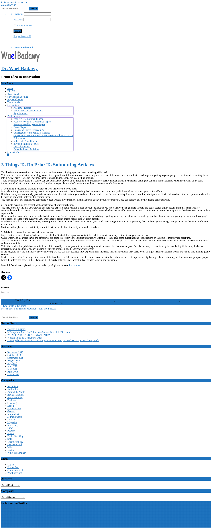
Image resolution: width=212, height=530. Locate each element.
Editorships (19, 138)
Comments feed (15, 470)
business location (61, 300)
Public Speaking (15, 436)
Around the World (16, 392)
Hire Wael (12, 91)
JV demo (11, 419)
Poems (10, 433)
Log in (10, 464)
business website (124, 300)
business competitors (41, 300)
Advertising (33, 303)
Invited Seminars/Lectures (26, 143)
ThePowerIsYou (15, 441)
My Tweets (6, 509)
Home (10, 88)
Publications (13, 116)
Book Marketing (15, 394)
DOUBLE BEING (16, 329)
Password (18, 19)
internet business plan (144, 300)
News (10, 428)
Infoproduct (13, 414)
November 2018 (15, 352)
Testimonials (13, 102)
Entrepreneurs (14, 408)
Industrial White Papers (25, 141)
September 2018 (15, 358)
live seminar (75, 265)
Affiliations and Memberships (28, 110)
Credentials (13, 105)
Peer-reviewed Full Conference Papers (32, 121)
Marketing (12, 425)
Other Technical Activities (26, 149)
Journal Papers (14, 417)
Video (10, 447)
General (11, 411)
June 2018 (12, 366)
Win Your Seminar (16, 452)
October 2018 (14, 355)
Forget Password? (22, 36)
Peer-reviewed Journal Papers (28, 119)
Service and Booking (17, 96)
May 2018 (12, 369)
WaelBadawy (7, 300)
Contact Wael (14, 152)
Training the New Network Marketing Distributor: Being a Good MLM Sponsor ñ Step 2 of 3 (53, 340)
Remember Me (23, 25)
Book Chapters (21, 127)
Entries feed (13, 467)
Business (11, 400)
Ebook (10, 405)
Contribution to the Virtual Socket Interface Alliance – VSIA (43, 135)
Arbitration (12, 389)
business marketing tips (82, 300)
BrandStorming (15, 397)
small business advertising (14, 303)
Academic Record (22, 107)
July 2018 (12, 363)
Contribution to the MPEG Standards (32, 132)
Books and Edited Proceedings (29, 130)
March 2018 (13, 374)
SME (9, 439)
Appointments (20, 113)
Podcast (11, 430)
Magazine (12, 422)
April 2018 (12, 371)
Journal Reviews (22, 146)
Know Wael (13, 94)
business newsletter (104, 300)
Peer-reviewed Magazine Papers (29, 124)
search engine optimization (194, 300)
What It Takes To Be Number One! (24, 337)
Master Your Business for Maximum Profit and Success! (29, 308)
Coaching (12, 403)
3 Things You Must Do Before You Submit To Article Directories (39, 332)
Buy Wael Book (15, 99)
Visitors (44, 303)
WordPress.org (14, 473)
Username (19, 14)
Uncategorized (14, 444)
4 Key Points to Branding (13, 306)
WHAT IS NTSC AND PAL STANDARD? (28, 335)
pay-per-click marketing (167, 300)
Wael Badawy (9, 514)
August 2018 (13, 360)
